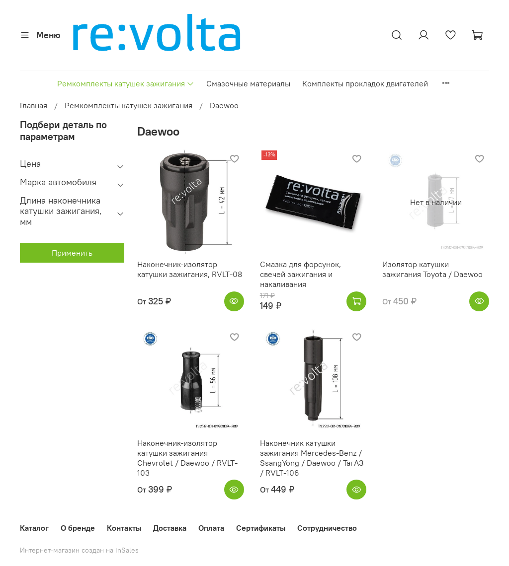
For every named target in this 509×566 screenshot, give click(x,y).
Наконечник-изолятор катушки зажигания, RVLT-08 (189, 269)
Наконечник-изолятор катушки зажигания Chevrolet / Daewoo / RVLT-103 (187, 458)
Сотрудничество (327, 528)
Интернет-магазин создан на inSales (79, 550)
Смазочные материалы (248, 83)
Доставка (169, 528)
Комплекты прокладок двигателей (365, 83)
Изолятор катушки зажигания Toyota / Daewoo (432, 269)
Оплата (211, 528)
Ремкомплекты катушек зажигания (125, 83)
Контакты (124, 528)
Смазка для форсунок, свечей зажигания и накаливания (300, 274)
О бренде (78, 528)
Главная (33, 105)
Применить (72, 253)
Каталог (34, 528)
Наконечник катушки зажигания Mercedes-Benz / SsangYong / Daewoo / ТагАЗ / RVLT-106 (312, 458)
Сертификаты (260, 528)
